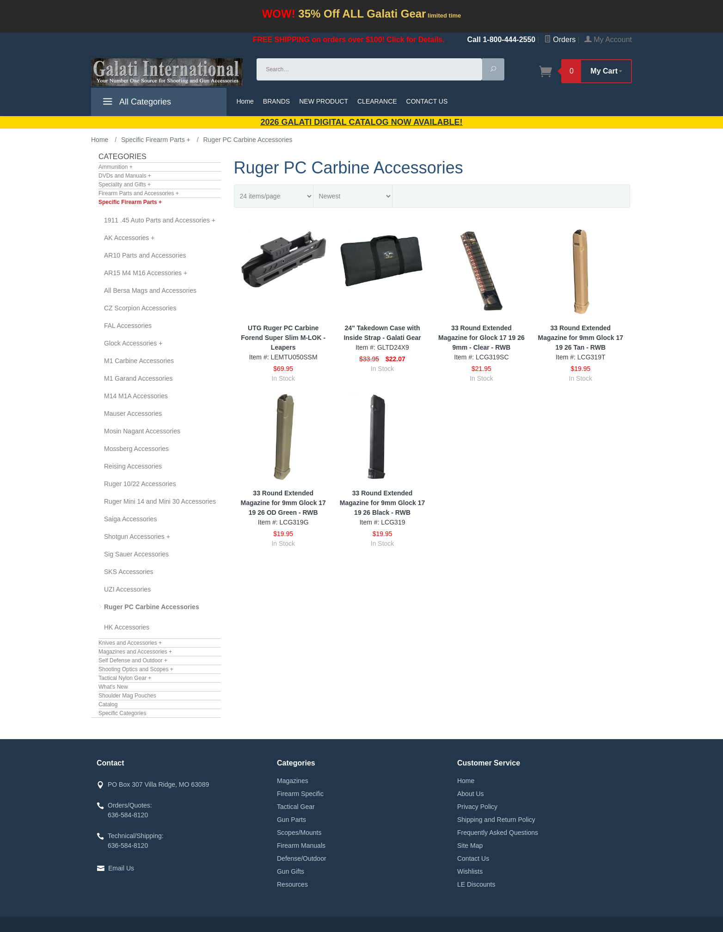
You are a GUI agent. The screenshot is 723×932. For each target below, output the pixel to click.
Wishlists (470, 871)
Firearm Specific (300, 793)
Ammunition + (115, 167)
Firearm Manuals (301, 845)
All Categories (135, 103)
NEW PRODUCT (323, 101)
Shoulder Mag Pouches (127, 695)
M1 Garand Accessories (138, 378)
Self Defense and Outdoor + (132, 660)
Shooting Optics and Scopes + (135, 669)
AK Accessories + (129, 237)
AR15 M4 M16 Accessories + (145, 273)
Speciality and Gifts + (124, 184)
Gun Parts (291, 819)
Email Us (121, 868)
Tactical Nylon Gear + (124, 678)
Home (245, 101)
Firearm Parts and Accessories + (138, 193)
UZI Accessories (127, 589)
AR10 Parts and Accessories (145, 255)
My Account (608, 39)
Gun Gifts (290, 871)
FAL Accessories (128, 325)
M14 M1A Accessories (136, 396)
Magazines (292, 780)
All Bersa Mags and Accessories (150, 290)
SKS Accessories (128, 571)
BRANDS (276, 101)
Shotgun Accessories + (137, 536)
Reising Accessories (133, 466)
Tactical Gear (296, 806)
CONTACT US (427, 101)
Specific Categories (122, 713)
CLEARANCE (377, 101)
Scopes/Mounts (299, 832)
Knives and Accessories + (130, 643)
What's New (113, 687)
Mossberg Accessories (136, 448)
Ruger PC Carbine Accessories (151, 607)
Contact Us (473, 858)
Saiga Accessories (130, 519)
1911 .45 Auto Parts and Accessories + (159, 220)
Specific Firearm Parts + (130, 202)
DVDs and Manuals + (124, 176)
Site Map (470, 845)
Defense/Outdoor (301, 858)
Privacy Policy (477, 806)
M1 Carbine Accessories (139, 360)
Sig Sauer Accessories (136, 554)
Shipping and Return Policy (496, 819)
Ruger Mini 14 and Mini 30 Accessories (160, 501)
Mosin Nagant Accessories (142, 431)
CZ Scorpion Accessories (140, 308)
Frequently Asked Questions (497, 832)
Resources (292, 884)
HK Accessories (126, 627)
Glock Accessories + (133, 343)
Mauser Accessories (133, 413)
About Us (470, 793)
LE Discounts (476, 884)
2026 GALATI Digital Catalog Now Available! (362, 122)
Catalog (107, 704)
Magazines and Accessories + (135, 651)
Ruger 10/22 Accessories (140, 484)
